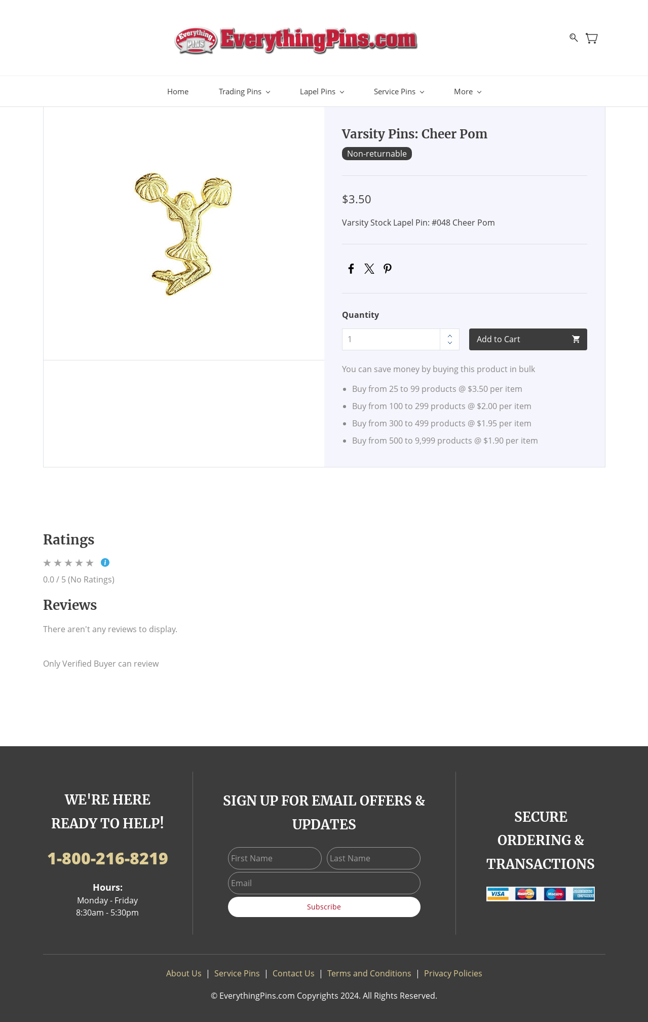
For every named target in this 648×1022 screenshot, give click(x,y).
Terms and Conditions (369, 968)
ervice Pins (239, 968)
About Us (184, 968)
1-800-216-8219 (107, 853)
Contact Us (294, 968)
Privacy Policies (453, 968)
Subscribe (324, 901)
